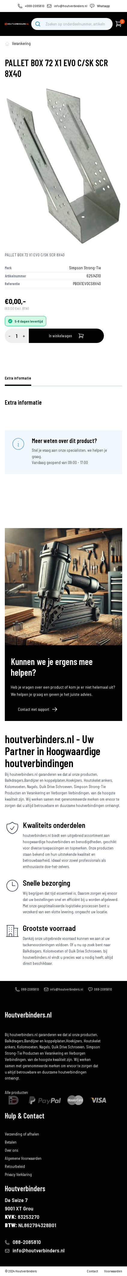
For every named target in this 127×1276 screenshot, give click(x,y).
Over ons (11, 1150)
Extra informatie (18, 378)
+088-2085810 (34, 5)
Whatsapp (103, 5)
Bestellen (12, 1125)
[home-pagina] (7, 43)
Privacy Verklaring (18, 1174)
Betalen (11, 1142)
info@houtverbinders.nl (70, 5)
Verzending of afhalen (22, 1134)
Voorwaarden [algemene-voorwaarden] (113, 1271)
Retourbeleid (15, 1166)
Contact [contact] (92, 1271)
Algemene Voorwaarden (23, 1158)
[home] (17, 24)
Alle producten (16, 1092)
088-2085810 (30, 989)
